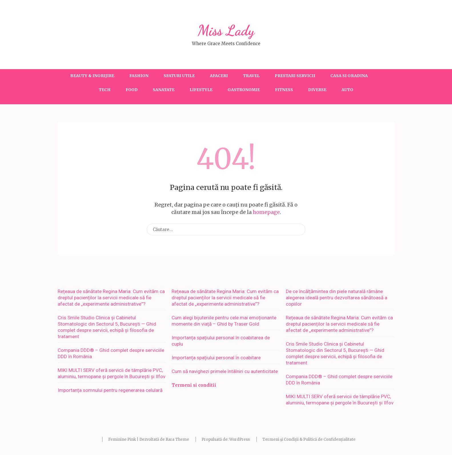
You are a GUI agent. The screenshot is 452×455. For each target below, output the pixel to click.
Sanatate (163, 89)
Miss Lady (226, 30)
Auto (347, 89)
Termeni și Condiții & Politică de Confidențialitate (308, 439)
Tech (105, 89)
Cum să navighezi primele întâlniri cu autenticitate (225, 371)
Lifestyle (201, 89)
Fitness (284, 89)
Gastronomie (244, 89)
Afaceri (219, 75)
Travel (251, 75)
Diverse (317, 89)
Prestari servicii (295, 75)
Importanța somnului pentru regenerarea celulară (110, 390)
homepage (266, 212)
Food (132, 89)
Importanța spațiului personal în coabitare (216, 357)
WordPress (239, 439)
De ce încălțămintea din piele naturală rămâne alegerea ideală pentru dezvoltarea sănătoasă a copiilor (336, 297)
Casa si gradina (349, 75)
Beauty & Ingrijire (92, 75)
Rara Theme (177, 439)
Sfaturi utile (179, 75)
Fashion (138, 75)
